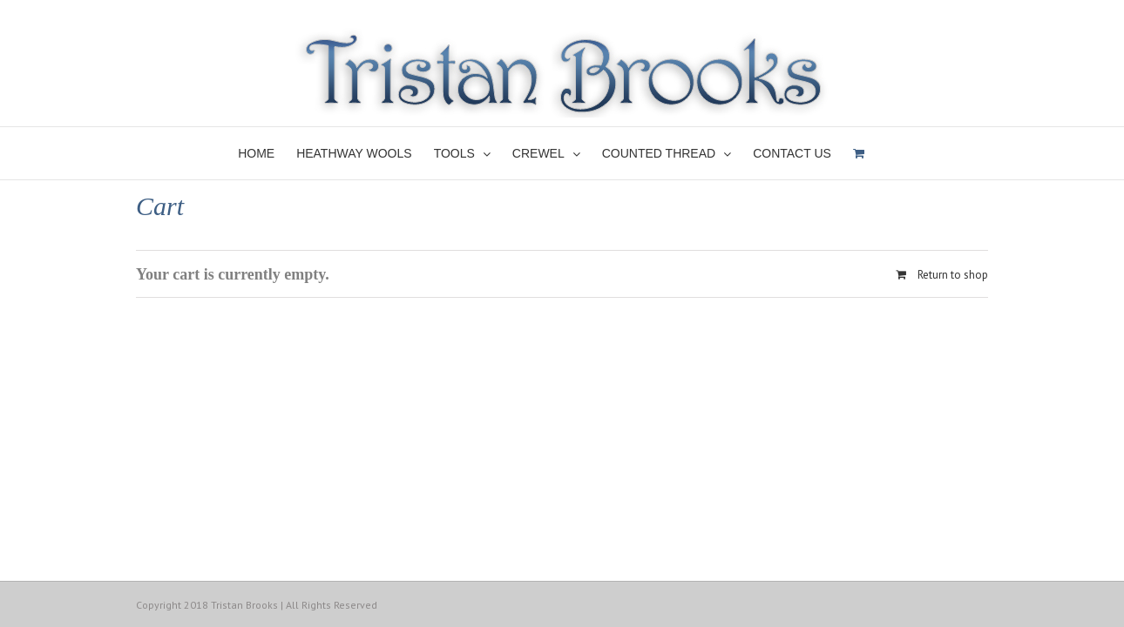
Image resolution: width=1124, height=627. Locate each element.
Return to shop (952, 274)
